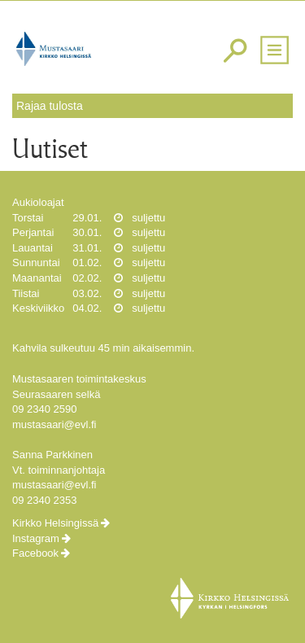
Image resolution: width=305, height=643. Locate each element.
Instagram (35, 538)
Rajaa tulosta (49, 105)
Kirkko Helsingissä (55, 523)
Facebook (35, 553)
